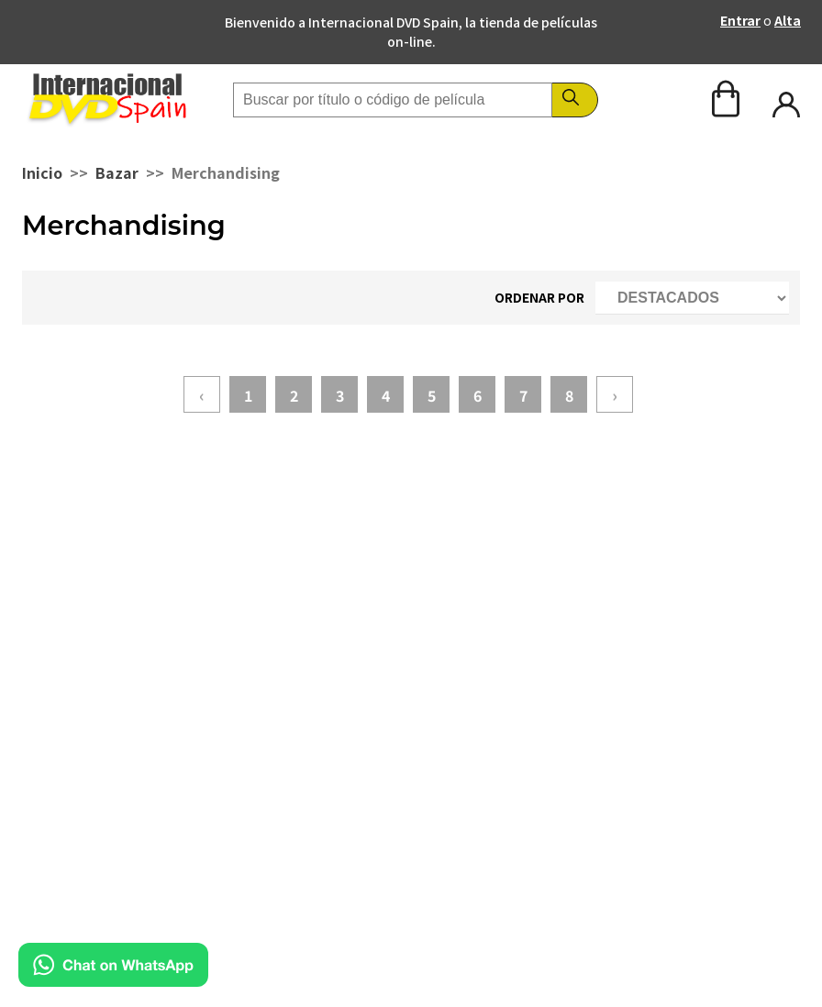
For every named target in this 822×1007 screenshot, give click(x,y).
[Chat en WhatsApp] (113, 980)
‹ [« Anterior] (202, 394)
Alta (787, 20)
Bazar (117, 172)
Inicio (42, 172)
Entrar (740, 20)
